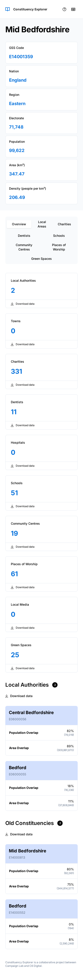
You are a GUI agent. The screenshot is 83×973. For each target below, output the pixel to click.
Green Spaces (41, 258)
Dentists (24, 235)
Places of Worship (59, 247)
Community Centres (24, 247)
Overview (19, 224)
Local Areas (42, 224)
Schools (59, 235)
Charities (64, 224)
